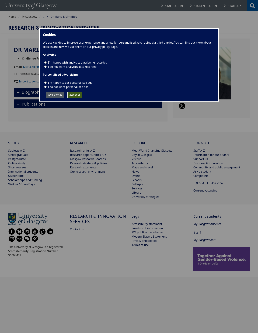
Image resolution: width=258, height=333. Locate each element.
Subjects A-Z (16, 150)
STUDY (13, 143)
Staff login (174, 6)
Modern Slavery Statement (149, 236)
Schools (137, 180)
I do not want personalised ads (68, 87)
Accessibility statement (147, 224)
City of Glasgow (142, 155)
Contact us (77, 229)
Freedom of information (147, 228)
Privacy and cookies (144, 241)
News (135, 172)
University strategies (145, 197)
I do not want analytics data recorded (72, 67)
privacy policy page (104, 47)
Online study (16, 163)
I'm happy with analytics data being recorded (77, 62)
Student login (205, 6)
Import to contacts (31, 81)
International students (23, 172)
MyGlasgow (29, 17)
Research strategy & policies (88, 163)
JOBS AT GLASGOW (208, 183)
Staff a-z (234, 6)
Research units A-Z (82, 150)
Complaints (200, 176)
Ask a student (202, 172)
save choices (55, 94)
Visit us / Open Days (21, 184)
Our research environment (87, 172)
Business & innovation (208, 163)
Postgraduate (17, 159)
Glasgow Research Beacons (88, 159)
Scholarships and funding (25, 180)
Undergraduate (18, 155)
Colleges (137, 184)
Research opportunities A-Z (88, 155)
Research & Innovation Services (63, 17)
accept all (74, 94)
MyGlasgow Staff (204, 240)
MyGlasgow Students (207, 224)
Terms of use (140, 245)
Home (12, 17)
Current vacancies (205, 190)
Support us (200, 159)
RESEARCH (78, 143)
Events (136, 176)
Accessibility (140, 163)
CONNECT (201, 143)
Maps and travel (142, 167)
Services (137, 188)
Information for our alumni (211, 155)
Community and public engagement (216, 167)
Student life (16, 176)
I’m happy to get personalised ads (70, 83)
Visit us (136, 159)
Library (136, 193)
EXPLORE (139, 143)
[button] (88, 103)
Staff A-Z (199, 150)
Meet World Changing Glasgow (152, 150)
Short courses (17, 167)
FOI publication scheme (147, 232)
